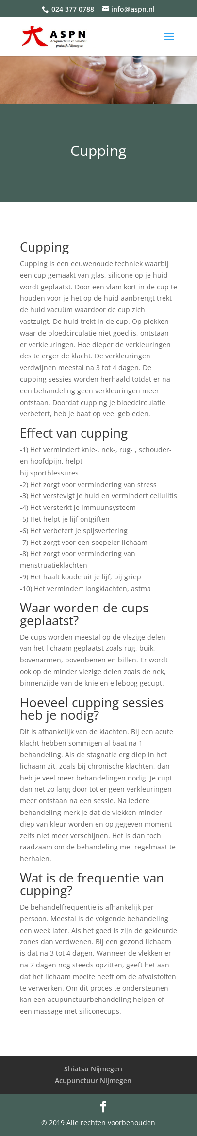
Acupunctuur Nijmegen (93, 1080)
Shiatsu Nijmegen (93, 1068)
